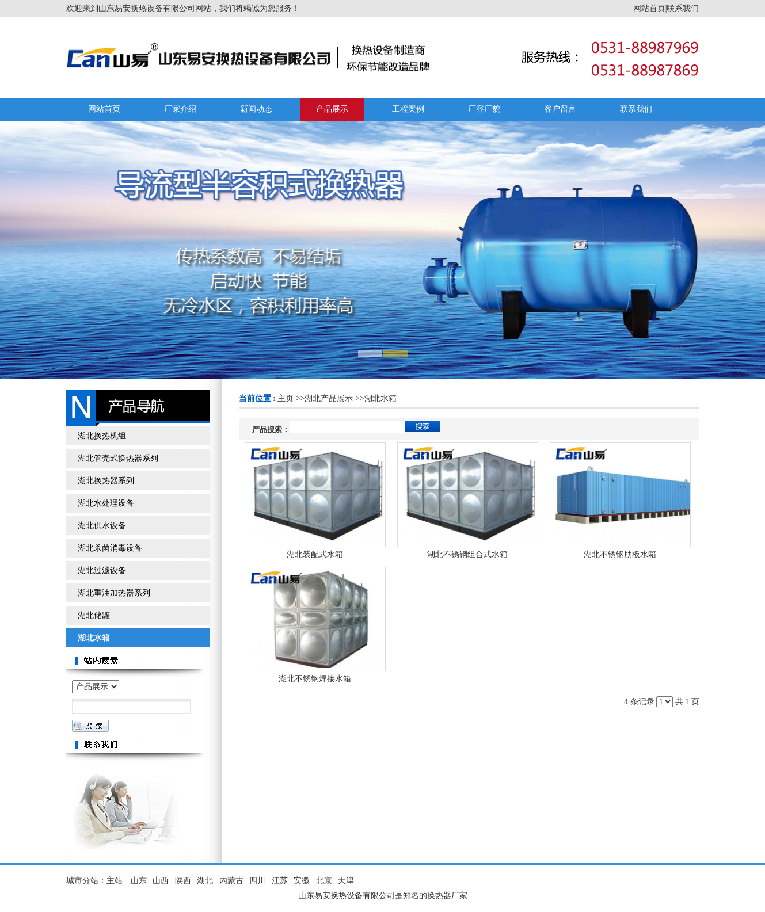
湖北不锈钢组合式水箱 (467, 554)
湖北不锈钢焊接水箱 (315, 678)
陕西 (183, 880)
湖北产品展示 (329, 398)
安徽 (302, 880)
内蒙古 (231, 880)
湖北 (205, 880)
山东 (139, 880)
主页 (285, 398)
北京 (324, 880)
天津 (346, 880)
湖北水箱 (380, 398)
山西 (161, 880)
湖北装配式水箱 (315, 554)
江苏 (280, 880)
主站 (114, 880)
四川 (257, 880)
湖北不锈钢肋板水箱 (620, 554)
